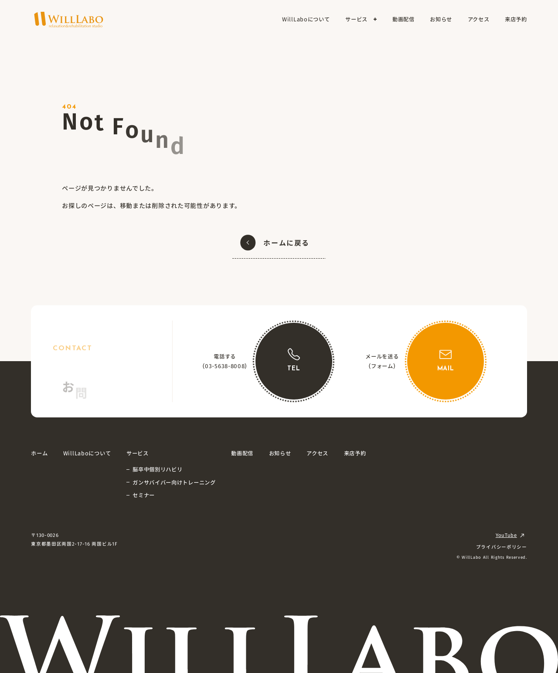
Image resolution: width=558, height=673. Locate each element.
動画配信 (242, 453)
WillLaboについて (87, 453)
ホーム (39, 453)
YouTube (506, 535)
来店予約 (355, 453)
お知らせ (280, 453)
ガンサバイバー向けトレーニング (174, 482)
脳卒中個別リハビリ (157, 469)
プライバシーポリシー (501, 546)
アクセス (317, 453)
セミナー (144, 495)
